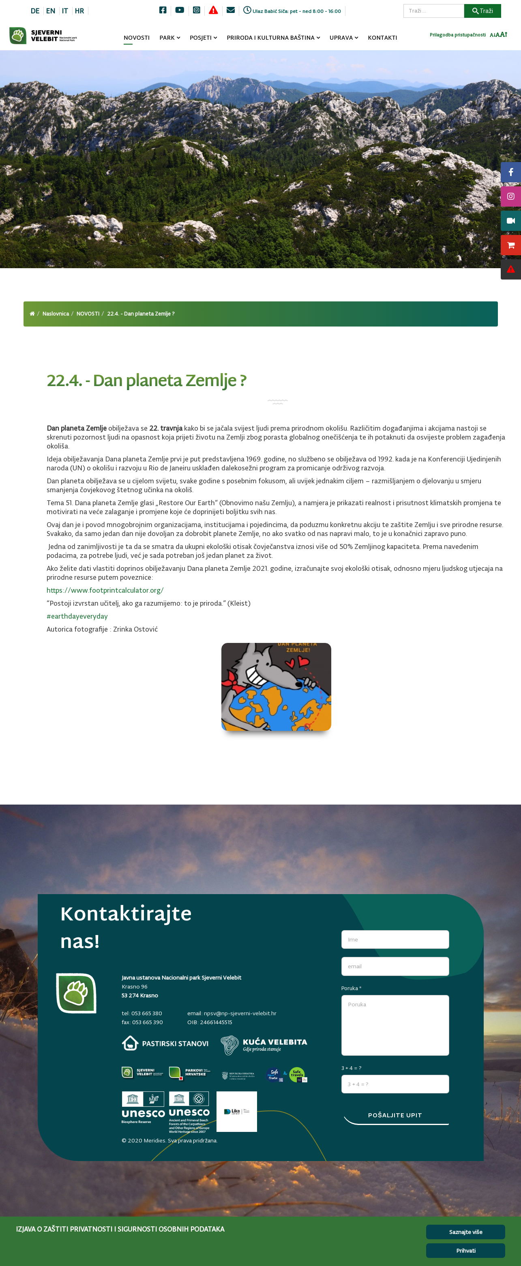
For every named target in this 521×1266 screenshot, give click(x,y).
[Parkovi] (143, 1073)
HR (79, 11)
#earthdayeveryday (77, 616)
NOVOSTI (137, 38)
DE (34, 11)
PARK (167, 38)
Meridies (154, 1136)
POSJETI (201, 38)
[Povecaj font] (504, 38)
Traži (482, 11)
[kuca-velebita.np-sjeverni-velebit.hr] (264, 1045)
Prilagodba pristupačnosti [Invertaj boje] (458, 38)
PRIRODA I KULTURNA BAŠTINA (271, 38)
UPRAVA (341, 38)
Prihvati (466, 1250)
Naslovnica (56, 313)
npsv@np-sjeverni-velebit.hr (240, 1013)
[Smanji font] (492, 38)
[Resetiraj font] (497, 38)
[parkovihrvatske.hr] (190, 1073)
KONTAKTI (382, 38)
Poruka (351, 983)
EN (50, 11)
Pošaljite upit (395, 1116)
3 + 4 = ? (351, 1063)
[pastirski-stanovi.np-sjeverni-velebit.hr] (165, 1042)
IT (65, 11)
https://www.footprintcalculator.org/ (105, 590)
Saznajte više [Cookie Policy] (465, 1232)
